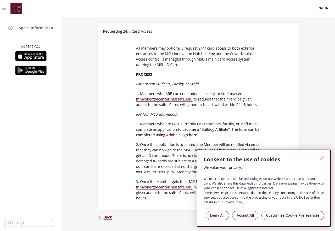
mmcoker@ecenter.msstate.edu (164, 99)
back (105, 217)
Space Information (30, 27)
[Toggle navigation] (4, 8)
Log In (322, 8)
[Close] (322, 158)
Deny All (217, 215)
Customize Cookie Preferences (293, 215)
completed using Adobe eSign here (166, 134)
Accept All (245, 215)
